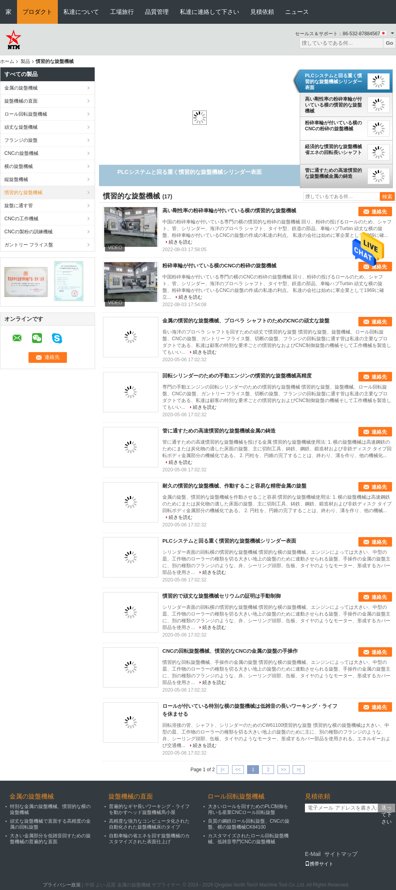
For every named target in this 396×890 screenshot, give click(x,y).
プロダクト (37, 11)
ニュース (297, 11)
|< (223, 769)
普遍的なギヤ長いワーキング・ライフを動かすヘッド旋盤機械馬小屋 (149, 809)
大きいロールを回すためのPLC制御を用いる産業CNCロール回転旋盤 (248, 809)
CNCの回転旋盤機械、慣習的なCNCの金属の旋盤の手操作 (230, 651)
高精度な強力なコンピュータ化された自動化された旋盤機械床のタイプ (149, 824)
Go (389, 43)
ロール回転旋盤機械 (25, 114)
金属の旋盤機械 (21, 88)
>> (283, 769)
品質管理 (157, 11)
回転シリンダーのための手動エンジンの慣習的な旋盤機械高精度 (237, 376)
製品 (25, 61)
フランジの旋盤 (21, 140)
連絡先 (379, 212)
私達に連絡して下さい (209, 11)
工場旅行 (122, 11)
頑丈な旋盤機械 (21, 127)
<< (238, 769)
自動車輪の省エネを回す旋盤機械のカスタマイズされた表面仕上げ (149, 838)
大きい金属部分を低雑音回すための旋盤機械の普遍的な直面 (50, 838)
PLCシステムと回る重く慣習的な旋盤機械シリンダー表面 (333, 81)
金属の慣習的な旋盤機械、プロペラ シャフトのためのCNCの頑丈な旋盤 (245, 321)
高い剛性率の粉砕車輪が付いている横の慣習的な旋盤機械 (333, 105)
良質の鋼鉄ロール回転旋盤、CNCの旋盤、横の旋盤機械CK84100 (248, 824)
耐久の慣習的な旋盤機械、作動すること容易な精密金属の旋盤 (234, 486)
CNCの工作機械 (21, 218)
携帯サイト (319, 864)
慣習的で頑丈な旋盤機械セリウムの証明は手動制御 (221, 596)
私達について (81, 11)
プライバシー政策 (62, 885)
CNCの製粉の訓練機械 (28, 231)
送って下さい (386, 808)
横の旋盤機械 (18, 166)
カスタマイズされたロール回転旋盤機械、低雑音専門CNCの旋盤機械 (248, 838)
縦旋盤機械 (16, 179)
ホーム (7, 61)
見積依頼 (262, 11)
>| (299, 769)
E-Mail (313, 854)
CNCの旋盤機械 (21, 153)
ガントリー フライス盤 (28, 245)
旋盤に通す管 (18, 205)
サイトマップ (341, 854)
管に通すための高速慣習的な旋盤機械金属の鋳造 (333, 173)
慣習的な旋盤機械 (23, 192)
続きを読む (180, 242)
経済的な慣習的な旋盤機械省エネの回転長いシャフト (333, 149)
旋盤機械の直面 (21, 101)
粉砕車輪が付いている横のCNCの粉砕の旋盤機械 (333, 125)
